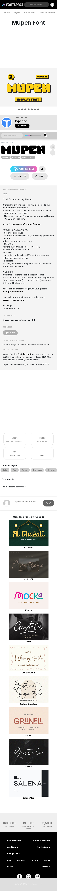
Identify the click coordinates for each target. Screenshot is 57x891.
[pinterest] (37, 876)
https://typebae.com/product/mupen (22, 224)
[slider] (30, 135)
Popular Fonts (14, 840)
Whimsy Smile (28, 672)
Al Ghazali (28, 547)
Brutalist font (24, 354)
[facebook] (19, 876)
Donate (10, 333)
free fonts (9, 826)
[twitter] (28, 876)
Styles (17, 12)
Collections (29, 12)
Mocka (28, 610)
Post (48, 503)
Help (9, 860)
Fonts (7, 12)
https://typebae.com (13, 300)
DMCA (10, 866)
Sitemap (45, 866)
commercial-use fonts (28, 827)
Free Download (24, 169)
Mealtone (28, 579)
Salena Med (28, 798)
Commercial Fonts (41, 840)
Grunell (28, 735)
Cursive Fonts (43, 847)
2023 (15, 438)
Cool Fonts (12, 847)
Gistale (28, 766)
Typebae (21, 121)
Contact (22, 126)
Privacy (34, 860)
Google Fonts (13, 853)
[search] (36, 4)
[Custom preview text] (12, 135)
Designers (47, 826)
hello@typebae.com (13, 291)
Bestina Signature (28, 704)
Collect (20, 176)
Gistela (28, 641)
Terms (47, 860)
